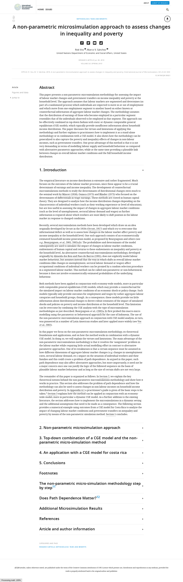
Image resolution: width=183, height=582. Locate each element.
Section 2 (104, 376)
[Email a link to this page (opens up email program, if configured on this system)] (94, 43)
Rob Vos (79, 50)
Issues (48, 9)
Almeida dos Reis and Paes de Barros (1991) (77, 256)
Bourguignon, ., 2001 (57, 242)
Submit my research (160, 3)
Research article (86, 60)
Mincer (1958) (69, 194)
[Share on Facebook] (82, 43)
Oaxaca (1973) (86, 194)
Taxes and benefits (78, 547)
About (146, 3)
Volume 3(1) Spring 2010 (91, 63)
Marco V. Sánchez (96, 50)
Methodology (62, 547)
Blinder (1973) (107, 194)
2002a (75, 242)
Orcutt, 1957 (94, 229)
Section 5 (111, 414)
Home (41, 9)
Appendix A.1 (77, 390)
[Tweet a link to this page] (88, 43)
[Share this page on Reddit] (101, 43)
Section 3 (52, 393)
